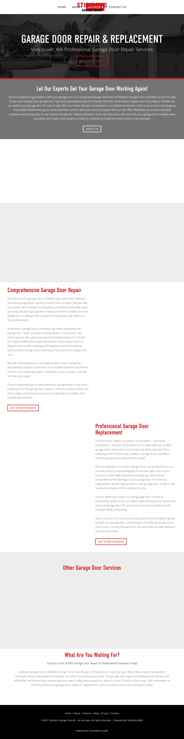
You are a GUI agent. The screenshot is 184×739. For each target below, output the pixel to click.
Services (87, 713)
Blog (96, 713)
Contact (115, 713)
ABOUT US (92, 129)
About (77, 713)
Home (62, 7)
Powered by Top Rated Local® (92, 730)
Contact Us (117, 7)
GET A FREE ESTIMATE (92, 61)
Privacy (104, 713)
